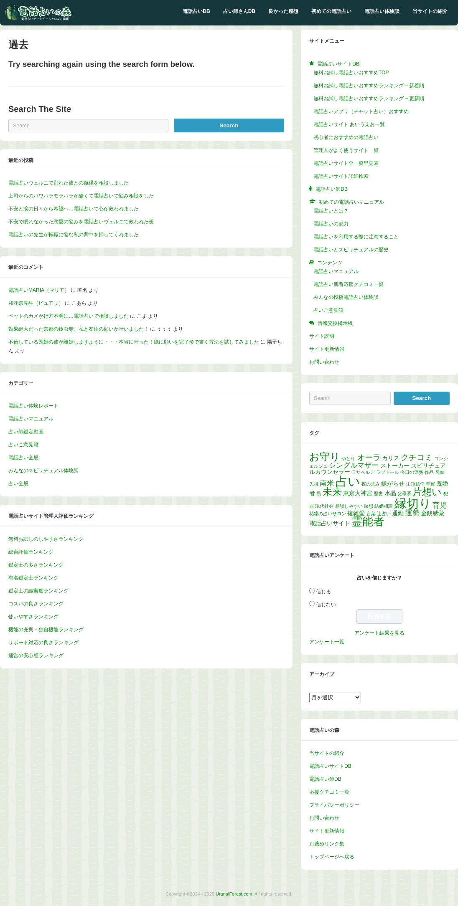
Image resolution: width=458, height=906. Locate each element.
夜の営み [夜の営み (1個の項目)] (370, 483)
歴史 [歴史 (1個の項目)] (378, 493)
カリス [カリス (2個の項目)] (390, 458)
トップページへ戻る (331, 857)
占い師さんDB (239, 11)
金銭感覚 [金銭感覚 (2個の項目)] (432, 513)
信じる (323, 592)
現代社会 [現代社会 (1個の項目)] (324, 506)
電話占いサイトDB (330, 766)
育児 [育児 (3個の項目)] (440, 505)
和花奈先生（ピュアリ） (36, 303)
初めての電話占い (331, 11)
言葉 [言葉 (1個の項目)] (371, 513)
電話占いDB (196, 11)
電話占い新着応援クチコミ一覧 (348, 284)
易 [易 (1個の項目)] (318, 493)
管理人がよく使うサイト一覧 (346, 150)
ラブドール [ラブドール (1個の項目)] (387, 472)
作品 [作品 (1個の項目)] (429, 472)
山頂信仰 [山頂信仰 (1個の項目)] (415, 483)
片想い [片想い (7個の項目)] (427, 491)
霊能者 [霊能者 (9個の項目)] (367, 521)
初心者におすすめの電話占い (346, 137)
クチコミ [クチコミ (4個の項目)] (417, 457)
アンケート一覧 (326, 642)
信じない (326, 604)
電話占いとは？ (331, 211)
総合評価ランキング (30, 552)
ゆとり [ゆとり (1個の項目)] (348, 458)
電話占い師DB (325, 779)
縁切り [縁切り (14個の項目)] (412, 503)
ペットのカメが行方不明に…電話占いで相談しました (68, 316)
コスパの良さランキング (36, 604)
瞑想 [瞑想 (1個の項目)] (368, 506)
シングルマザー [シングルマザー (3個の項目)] (354, 465)
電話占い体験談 (381, 11)
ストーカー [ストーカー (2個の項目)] (395, 465)
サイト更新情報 (326, 349)
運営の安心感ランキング (36, 655)
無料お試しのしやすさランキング (46, 539)
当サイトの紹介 (430, 11)
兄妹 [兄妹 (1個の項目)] (440, 472)
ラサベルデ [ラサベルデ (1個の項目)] (362, 472)
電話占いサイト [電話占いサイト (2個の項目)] (329, 523)
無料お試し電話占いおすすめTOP (351, 73)
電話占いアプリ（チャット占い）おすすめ (361, 111)
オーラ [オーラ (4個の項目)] (369, 457)
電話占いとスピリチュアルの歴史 (351, 250)
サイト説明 (321, 336)
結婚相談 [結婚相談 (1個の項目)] (383, 506)
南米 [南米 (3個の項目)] (327, 483)
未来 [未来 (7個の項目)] (332, 491)
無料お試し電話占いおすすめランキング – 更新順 (368, 98)
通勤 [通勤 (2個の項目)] (398, 513)
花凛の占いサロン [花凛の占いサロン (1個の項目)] (327, 513)
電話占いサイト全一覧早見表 (346, 163)
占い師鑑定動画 (25, 432)
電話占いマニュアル (30, 419)
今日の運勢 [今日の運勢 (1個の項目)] (411, 472)
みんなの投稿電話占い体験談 (346, 297)
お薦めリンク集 (326, 844)
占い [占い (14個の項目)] (348, 481)
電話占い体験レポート (33, 406)
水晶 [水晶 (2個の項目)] (390, 493)
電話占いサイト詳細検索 (341, 176)
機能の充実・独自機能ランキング (46, 630)
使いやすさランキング (33, 617)
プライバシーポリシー (334, 805)
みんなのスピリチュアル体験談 (43, 470)
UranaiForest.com (234, 893)
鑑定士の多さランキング (36, 565)
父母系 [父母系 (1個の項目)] (404, 493)
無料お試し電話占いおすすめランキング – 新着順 (368, 86)
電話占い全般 (23, 458)
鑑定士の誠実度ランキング (38, 591)
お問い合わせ (324, 362)
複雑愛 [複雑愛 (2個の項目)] (356, 513)
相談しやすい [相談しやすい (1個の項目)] (349, 506)
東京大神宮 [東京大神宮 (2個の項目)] (357, 493)
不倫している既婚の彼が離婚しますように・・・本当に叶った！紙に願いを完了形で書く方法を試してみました (133, 342)
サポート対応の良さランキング (43, 642)
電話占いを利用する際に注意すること (356, 237)
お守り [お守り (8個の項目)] (324, 456)
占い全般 (18, 483)
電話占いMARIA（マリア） (38, 290)
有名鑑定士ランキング (33, 578)
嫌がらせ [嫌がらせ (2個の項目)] (393, 483)
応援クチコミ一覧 (329, 792)
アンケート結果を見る (379, 633)
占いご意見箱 (23, 445)
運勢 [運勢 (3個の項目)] (412, 513)
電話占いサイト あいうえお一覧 (349, 124)
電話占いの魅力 (331, 224)
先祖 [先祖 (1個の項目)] (313, 483)
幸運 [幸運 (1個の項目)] (430, 483)
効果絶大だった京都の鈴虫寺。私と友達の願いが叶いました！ (78, 329)
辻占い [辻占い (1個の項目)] (384, 513)
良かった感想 (283, 11)
